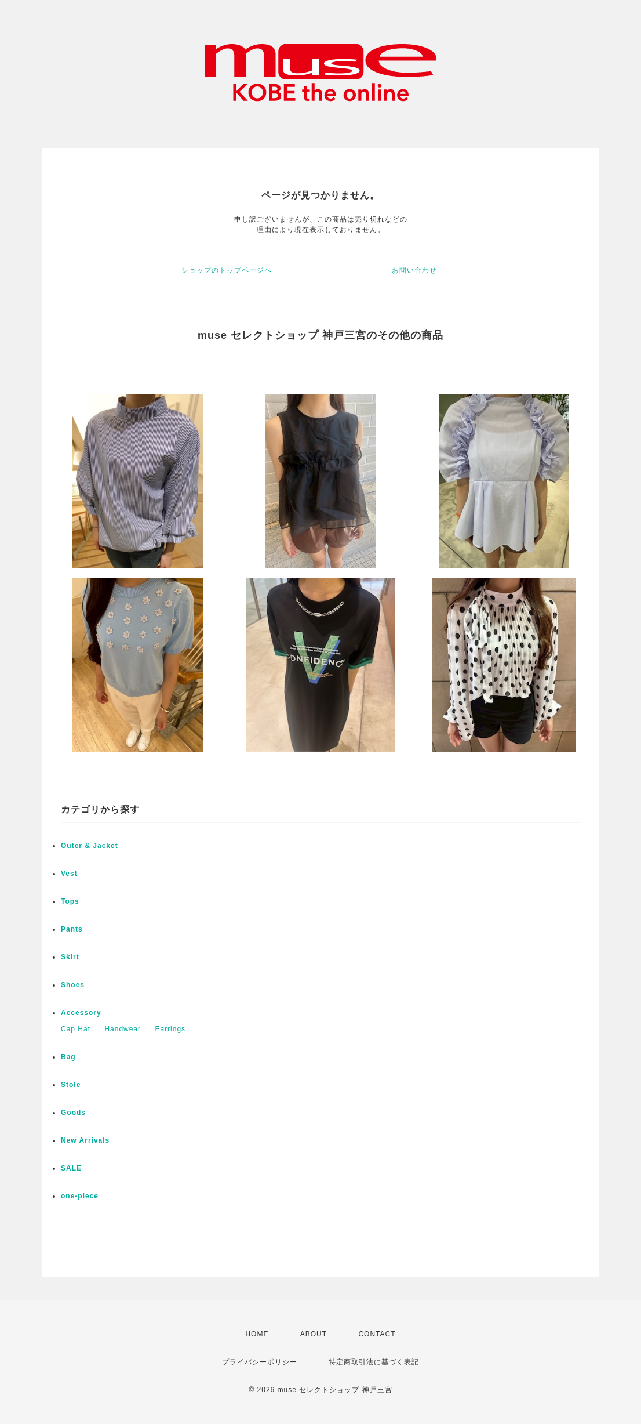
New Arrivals (85, 1140)
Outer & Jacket (89, 846)
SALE (71, 1168)
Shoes (73, 985)
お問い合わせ (414, 270)
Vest (69, 873)
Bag (68, 1057)
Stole (71, 1085)
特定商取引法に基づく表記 (374, 1362)
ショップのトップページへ (226, 270)
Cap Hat (75, 1029)
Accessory (81, 1013)
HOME (256, 1334)
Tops (70, 901)
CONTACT (376, 1334)
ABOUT (313, 1334)
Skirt (70, 957)
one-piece (80, 1196)
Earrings (170, 1029)
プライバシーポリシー (259, 1362)
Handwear (122, 1029)
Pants (72, 929)
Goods (73, 1112)
